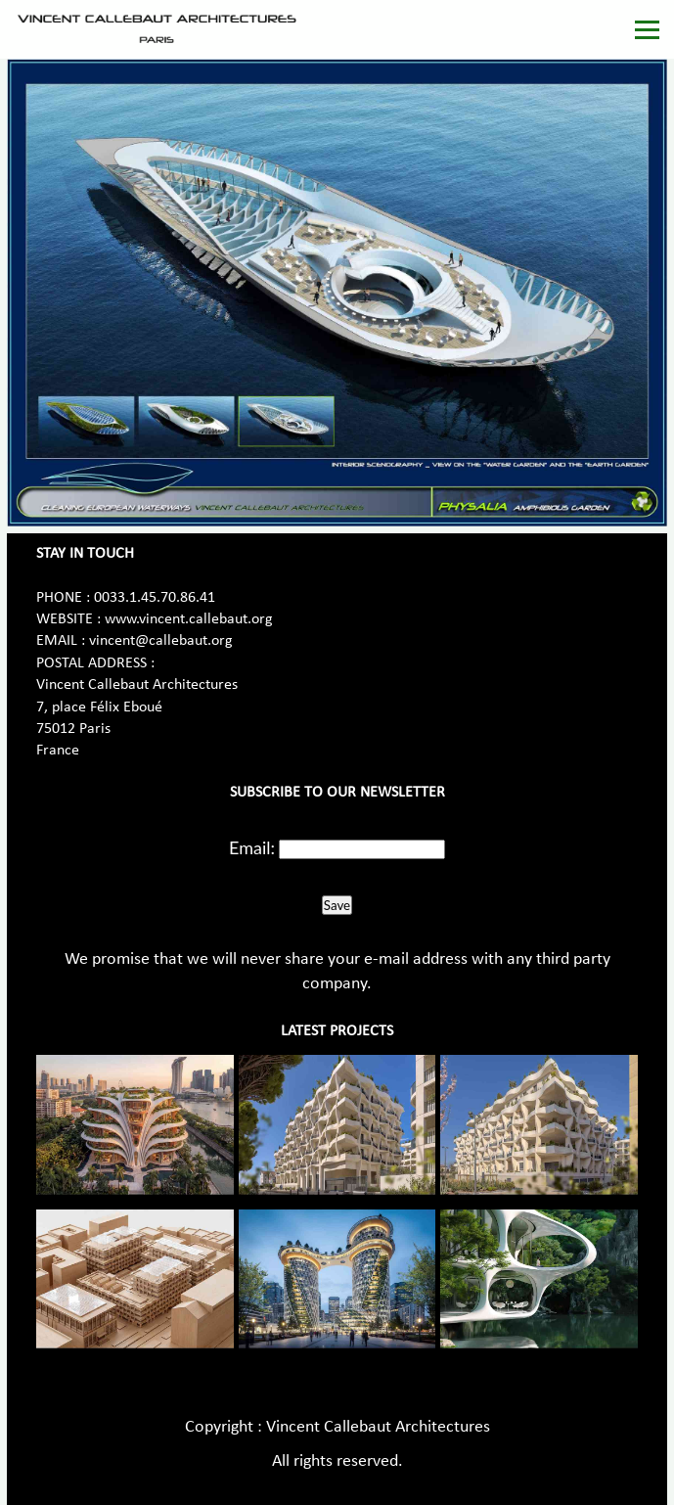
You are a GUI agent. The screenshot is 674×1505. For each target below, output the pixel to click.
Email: (252, 847)
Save (337, 905)
